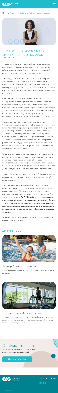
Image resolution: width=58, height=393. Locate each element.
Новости (5, 13)
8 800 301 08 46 (47, 378)
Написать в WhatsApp (17, 359)
